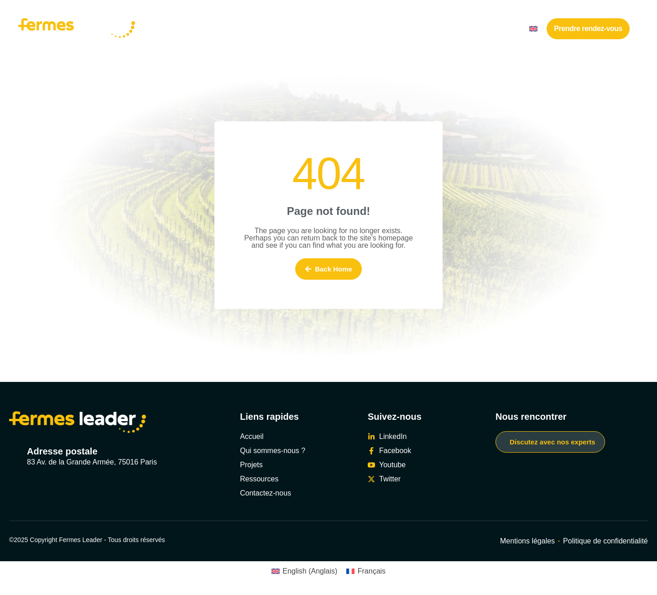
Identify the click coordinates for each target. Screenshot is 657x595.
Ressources (456, 28)
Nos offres (317, 28)
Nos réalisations (262, 28)
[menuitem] (533, 29)
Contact (505, 28)
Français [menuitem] (372, 571)
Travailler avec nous (383, 28)
